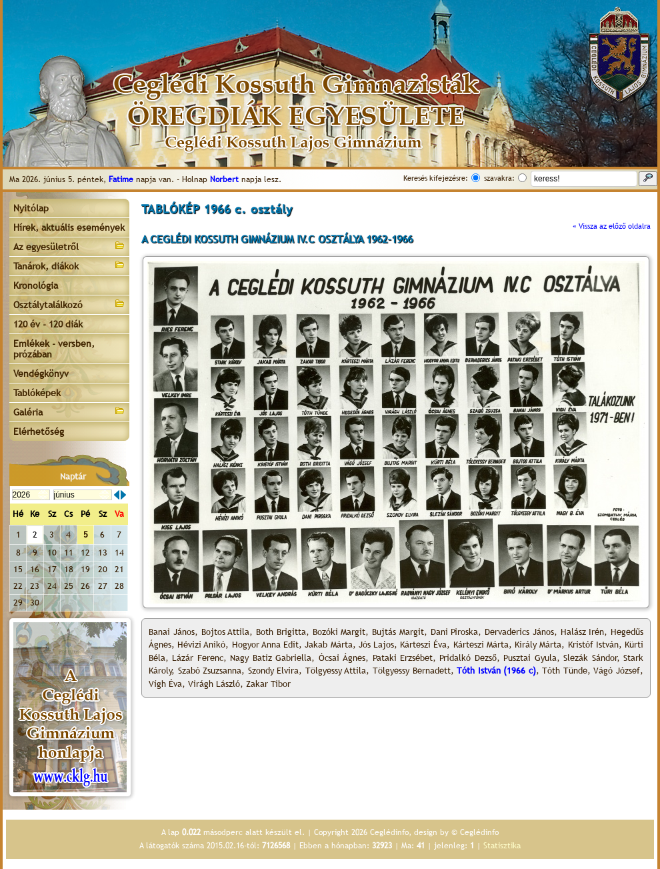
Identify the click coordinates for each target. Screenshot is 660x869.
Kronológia (35, 285)
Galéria (69, 411)
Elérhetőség (38, 431)
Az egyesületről (69, 245)
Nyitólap (31, 208)
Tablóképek (37, 392)
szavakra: (499, 178)
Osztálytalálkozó (69, 303)
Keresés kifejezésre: (435, 178)
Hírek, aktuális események (69, 227)
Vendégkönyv (41, 373)
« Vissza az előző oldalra (612, 226)
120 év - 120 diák (48, 324)
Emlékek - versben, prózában (54, 348)
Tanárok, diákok (69, 265)
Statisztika (502, 845)
